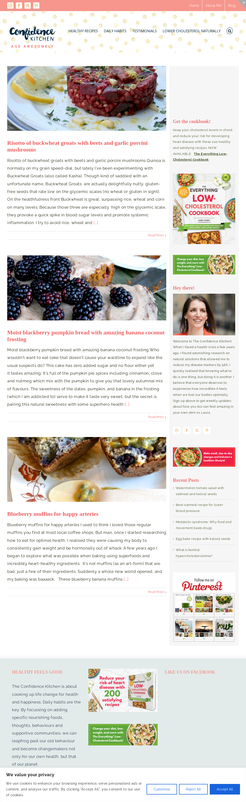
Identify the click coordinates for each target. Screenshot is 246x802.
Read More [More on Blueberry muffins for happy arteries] (156, 592)
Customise (162, 789)
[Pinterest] (207, 430)
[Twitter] (197, 430)
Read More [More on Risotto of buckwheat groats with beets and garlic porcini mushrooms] (156, 235)
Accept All (225, 789)
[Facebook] (187, 430)
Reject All (193, 789)
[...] (95, 222)
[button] (230, 29)
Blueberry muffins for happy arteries (52, 514)
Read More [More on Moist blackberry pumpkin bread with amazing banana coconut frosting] (156, 417)
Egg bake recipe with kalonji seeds (203, 539)
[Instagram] (177, 430)
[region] (123, 785)
